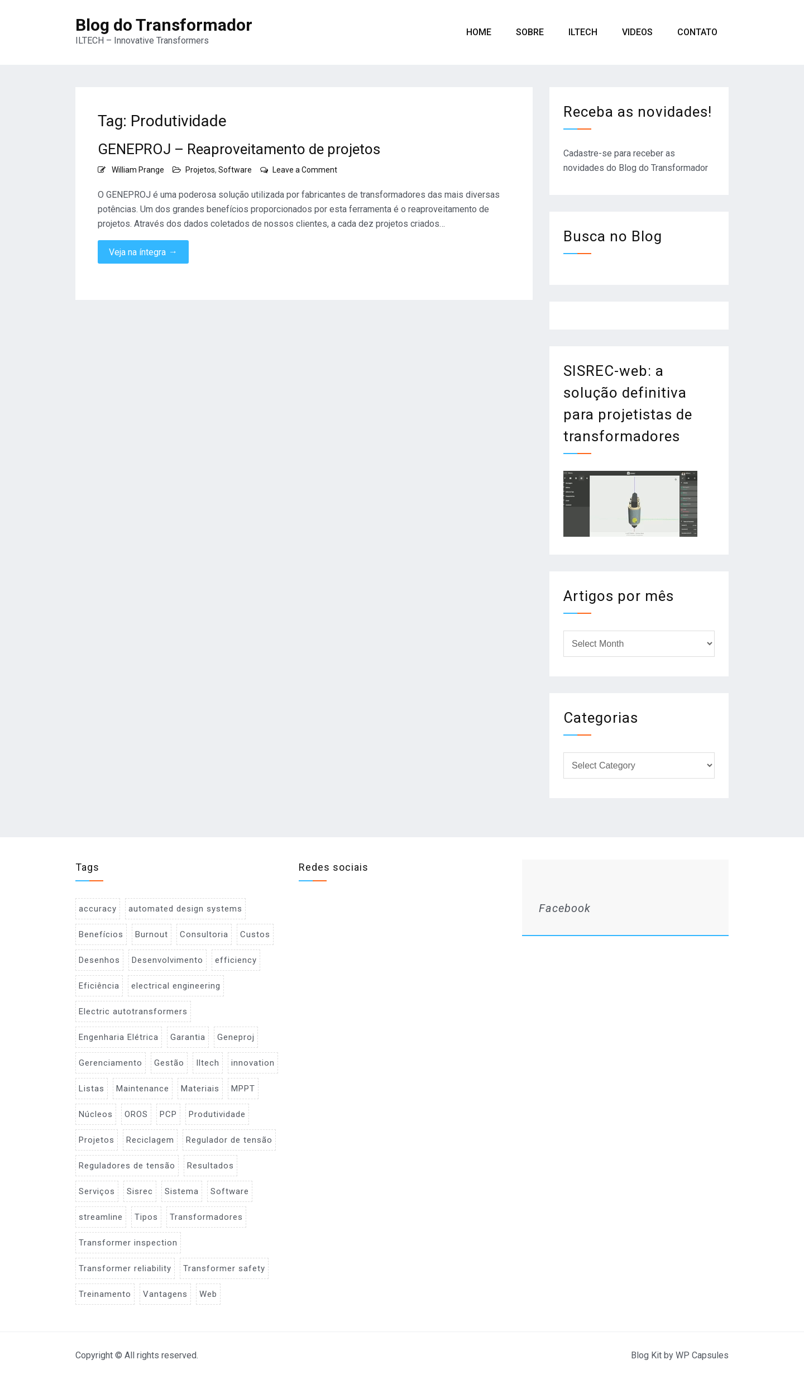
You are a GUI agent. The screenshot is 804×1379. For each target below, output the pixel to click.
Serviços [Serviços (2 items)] (97, 1191)
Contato (697, 32)
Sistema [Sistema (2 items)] (182, 1191)
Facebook (565, 908)
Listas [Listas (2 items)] (91, 1089)
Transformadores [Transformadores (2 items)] (206, 1217)
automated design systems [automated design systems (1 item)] (185, 909)
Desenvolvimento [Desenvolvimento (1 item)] (167, 960)
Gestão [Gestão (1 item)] (169, 1063)
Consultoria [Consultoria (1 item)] (204, 934)
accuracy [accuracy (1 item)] (98, 909)
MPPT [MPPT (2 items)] (243, 1089)
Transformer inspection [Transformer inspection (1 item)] (128, 1243)
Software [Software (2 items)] (229, 1191)
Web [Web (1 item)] (208, 1294)
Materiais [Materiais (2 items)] (200, 1089)
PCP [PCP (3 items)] (168, 1114)
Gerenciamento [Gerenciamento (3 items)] (110, 1063)
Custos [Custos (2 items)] (255, 934)
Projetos (200, 169)
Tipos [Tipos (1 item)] (146, 1217)
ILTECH (582, 32)
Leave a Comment (304, 169)
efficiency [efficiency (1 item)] (236, 960)
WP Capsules (702, 1355)
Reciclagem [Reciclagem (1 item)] (150, 1140)
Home (478, 32)
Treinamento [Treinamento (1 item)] (105, 1294)
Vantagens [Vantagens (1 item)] (165, 1294)
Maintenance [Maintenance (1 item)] (142, 1089)
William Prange (138, 169)
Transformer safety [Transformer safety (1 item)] (224, 1268)
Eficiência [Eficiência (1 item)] (99, 986)
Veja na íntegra (143, 251)
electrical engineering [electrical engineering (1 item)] (176, 986)
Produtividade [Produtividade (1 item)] (217, 1114)
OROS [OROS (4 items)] (136, 1114)
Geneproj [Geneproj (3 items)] (236, 1037)
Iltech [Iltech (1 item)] (207, 1063)
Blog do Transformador (163, 25)
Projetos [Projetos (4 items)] (96, 1140)
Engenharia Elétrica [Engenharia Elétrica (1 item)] (119, 1037)
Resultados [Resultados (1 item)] (210, 1166)
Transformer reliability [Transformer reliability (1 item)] (125, 1268)
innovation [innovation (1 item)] (253, 1063)
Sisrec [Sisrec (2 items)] (140, 1191)
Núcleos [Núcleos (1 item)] (96, 1114)
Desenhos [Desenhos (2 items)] (99, 960)
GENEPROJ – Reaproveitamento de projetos (239, 149)
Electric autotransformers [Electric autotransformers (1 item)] (133, 1011)
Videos (637, 32)
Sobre (530, 32)
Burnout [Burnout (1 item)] (151, 934)
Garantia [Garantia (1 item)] (187, 1037)
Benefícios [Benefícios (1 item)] (101, 934)
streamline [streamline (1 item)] (101, 1217)
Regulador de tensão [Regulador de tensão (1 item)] (229, 1140)
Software (235, 169)
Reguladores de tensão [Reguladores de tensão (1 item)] (127, 1166)
